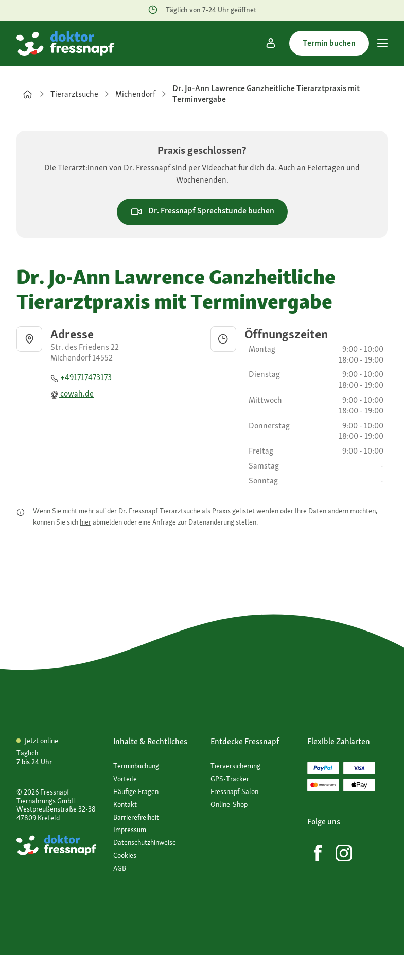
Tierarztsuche (74, 93)
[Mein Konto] (271, 43)
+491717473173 (81, 377)
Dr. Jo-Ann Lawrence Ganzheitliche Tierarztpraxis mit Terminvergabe (266, 93)
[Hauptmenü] (382, 43)
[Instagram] (344, 853)
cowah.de (72, 393)
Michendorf (135, 93)
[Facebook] (318, 853)
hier (85, 522)
